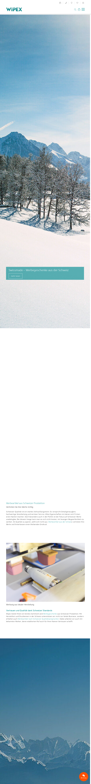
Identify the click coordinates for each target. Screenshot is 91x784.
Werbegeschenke (50, 614)
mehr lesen (15, 276)
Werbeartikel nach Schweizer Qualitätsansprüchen (38, 619)
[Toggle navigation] (82, 10)
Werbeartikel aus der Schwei (59, 522)
